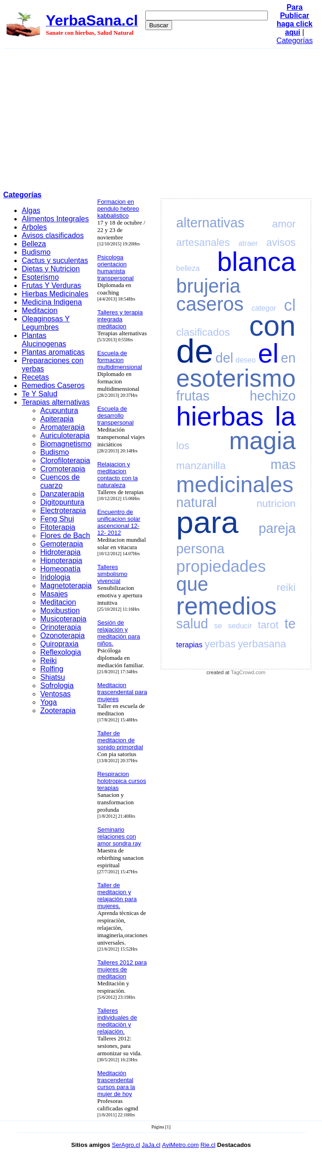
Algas (31, 210)
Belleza (34, 244)
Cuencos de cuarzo (60, 481)
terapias (189, 645)
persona (200, 548)
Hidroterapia (60, 552)
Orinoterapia (60, 627)
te (290, 623)
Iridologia (55, 577)
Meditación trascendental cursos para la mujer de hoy (116, 1083)
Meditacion (39, 310)
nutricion (276, 503)
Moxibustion (60, 610)
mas (283, 464)
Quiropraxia (59, 644)
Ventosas (55, 694)
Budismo (36, 252)
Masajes (54, 594)
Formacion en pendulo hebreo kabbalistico (118, 208)
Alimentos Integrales (55, 219)
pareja (277, 528)
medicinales (234, 484)
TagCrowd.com (248, 672)
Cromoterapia (62, 469)
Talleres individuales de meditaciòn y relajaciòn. (117, 1021)
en (288, 358)
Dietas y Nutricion (51, 269)
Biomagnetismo (65, 444)
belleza (188, 268)
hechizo (273, 395)
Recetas (35, 377)
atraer (248, 243)
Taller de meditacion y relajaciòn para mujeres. (116, 895)
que (192, 584)
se (218, 626)
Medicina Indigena (52, 302)
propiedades (221, 566)
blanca (256, 261)
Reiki (48, 660)
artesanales (203, 242)
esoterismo (236, 378)
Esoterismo (40, 277)
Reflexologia (60, 652)
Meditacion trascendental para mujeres (122, 692)
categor (263, 308)
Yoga (48, 702)
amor (284, 224)
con (272, 326)
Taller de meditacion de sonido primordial (120, 740)
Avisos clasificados (53, 235)
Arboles (34, 227)
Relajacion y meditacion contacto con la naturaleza (117, 475)
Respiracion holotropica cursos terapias (121, 780)
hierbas (220, 416)
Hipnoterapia (61, 560)
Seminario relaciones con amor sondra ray (119, 836)
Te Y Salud (39, 394)
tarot (268, 625)
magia (262, 440)
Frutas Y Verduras (51, 285)
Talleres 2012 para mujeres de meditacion (122, 969)
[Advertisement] (161, 118)
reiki (286, 587)
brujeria (208, 286)
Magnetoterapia (66, 585)
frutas (193, 395)
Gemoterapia (61, 544)
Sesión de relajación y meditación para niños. (118, 633)
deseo (245, 360)
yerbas (219, 644)
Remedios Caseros (53, 385)
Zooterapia (58, 710)
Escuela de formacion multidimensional (119, 360)
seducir (240, 626)
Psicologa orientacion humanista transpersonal (115, 268)
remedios (226, 606)
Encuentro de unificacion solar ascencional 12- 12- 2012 (118, 522)
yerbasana (262, 644)
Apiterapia (57, 419)
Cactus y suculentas (55, 260)
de (194, 351)
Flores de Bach (65, 535)
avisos (281, 242)
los (183, 445)
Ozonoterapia (62, 635)
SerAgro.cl (126, 1144)
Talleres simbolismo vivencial (112, 574)
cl (290, 305)
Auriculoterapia (65, 435)
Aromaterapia (62, 427)
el (268, 353)
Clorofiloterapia (65, 460)
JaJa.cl (151, 1144)
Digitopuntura (62, 502)
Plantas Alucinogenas (44, 340)
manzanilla (201, 465)
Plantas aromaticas (53, 352)
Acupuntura (59, 410)
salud (192, 623)
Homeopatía (60, 569)
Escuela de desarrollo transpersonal (115, 415)
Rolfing (51, 669)
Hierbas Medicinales (55, 294)
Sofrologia (57, 685)
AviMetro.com (180, 1144)
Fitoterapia (57, 527)
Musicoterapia (63, 619)
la (285, 416)
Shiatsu (52, 677)
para (207, 522)
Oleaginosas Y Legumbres (46, 323)
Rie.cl (208, 1144)
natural (196, 502)
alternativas (210, 222)
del (224, 358)
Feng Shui (57, 519)
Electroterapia (63, 510)
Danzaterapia (62, 494)
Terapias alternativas (56, 402)
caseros (210, 304)
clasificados (203, 332)
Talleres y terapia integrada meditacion (119, 319)
